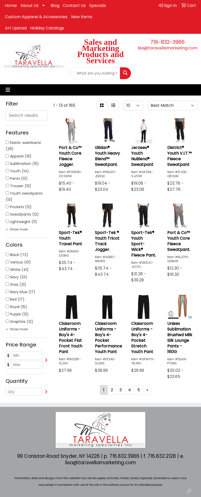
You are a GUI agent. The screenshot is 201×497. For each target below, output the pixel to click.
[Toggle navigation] (8, 89)
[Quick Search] (95, 73)
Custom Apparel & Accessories (36, 17)
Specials (97, 5)
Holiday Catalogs (47, 28)
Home (11, 5)
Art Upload (16, 28)
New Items (81, 17)
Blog (55, 5)
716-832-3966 (167, 42)
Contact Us (74, 5)
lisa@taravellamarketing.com (167, 48)
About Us (29, 5)
